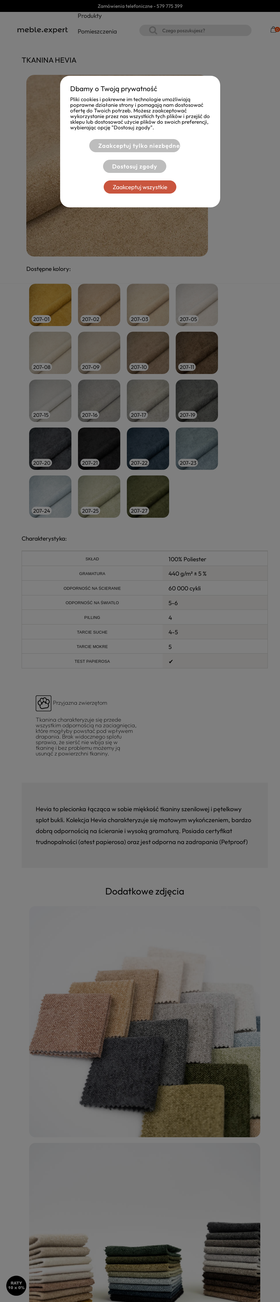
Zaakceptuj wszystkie (140, 187)
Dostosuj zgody (132, 166)
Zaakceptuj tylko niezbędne (136, 145)
